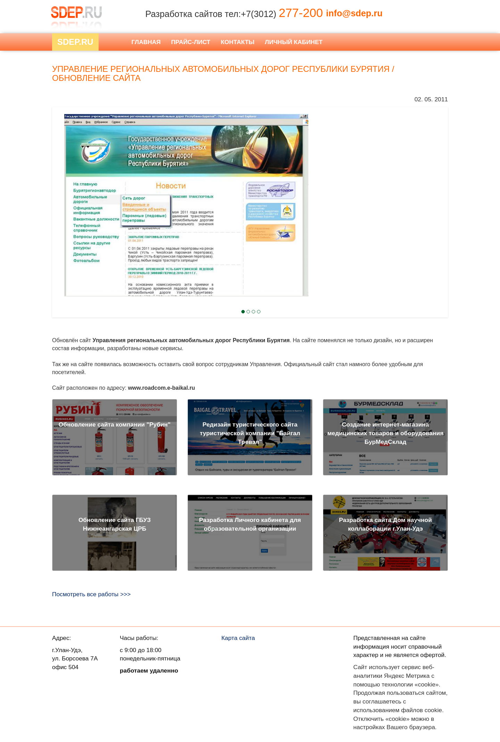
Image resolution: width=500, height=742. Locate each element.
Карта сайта (238, 637)
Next (64, 187)
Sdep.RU (75, 42)
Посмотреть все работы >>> (91, 594)
